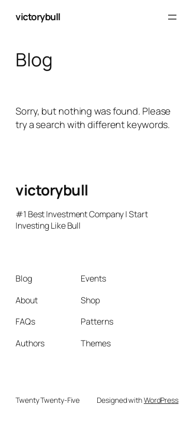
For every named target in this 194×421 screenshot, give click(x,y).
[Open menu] (172, 17)
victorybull (38, 16)
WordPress (161, 400)
